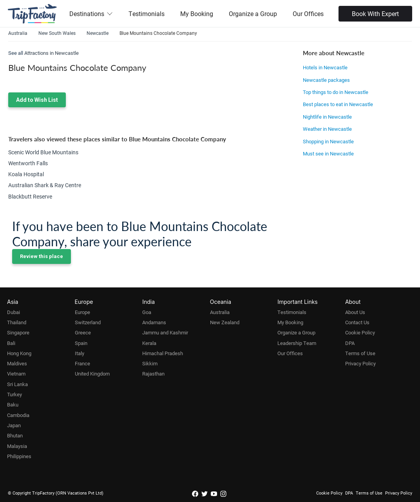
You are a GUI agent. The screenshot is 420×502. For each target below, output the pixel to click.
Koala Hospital (26, 174)
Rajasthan (153, 373)
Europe (82, 312)
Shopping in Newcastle (328, 141)
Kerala (149, 343)
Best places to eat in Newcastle (338, 104)
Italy (79, 353)
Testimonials (147, 13)
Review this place (41, 256)
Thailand (16, 322)
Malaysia (17, 446)
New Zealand (224, 322)
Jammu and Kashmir (165, 332)
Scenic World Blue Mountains (43, 152)
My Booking (196, 13)
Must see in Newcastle (328, 153)
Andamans (154, 322)
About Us (355, 312)
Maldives (17, 363)
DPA (350, 343)
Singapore (18, 332)
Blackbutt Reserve (30, 196)
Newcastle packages (326, 79)
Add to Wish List (37, 100)
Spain (81, 343)
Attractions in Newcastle (51, 52)
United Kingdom (92, 373)
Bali (11, 343)
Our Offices (308, 13)
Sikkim (150, 363)
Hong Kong (19, 353)
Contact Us (357, 322)
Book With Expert (375, 13)
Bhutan (15, 435)
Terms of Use (360, 353)
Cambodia (18, 415)
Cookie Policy (360, 332)
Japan (14, 425)
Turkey (14, 394)
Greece (83, 332)
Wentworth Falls (28, 163)
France (82, 363)
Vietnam (16, 373)
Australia (220, 312)
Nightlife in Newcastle (327, 116)
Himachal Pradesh (162, 353)
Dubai (13, 312)
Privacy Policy (360, 363)
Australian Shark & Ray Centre (44, 185)
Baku (12, 404)
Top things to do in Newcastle (335, 92)
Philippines (19, 456)
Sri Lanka (17, 384)
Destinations (91, 13)
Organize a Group (253, 13)
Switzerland (88, 322)
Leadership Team (296, 343)
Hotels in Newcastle (325, 67)
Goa (146, 312)
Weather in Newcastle (327, 128)
